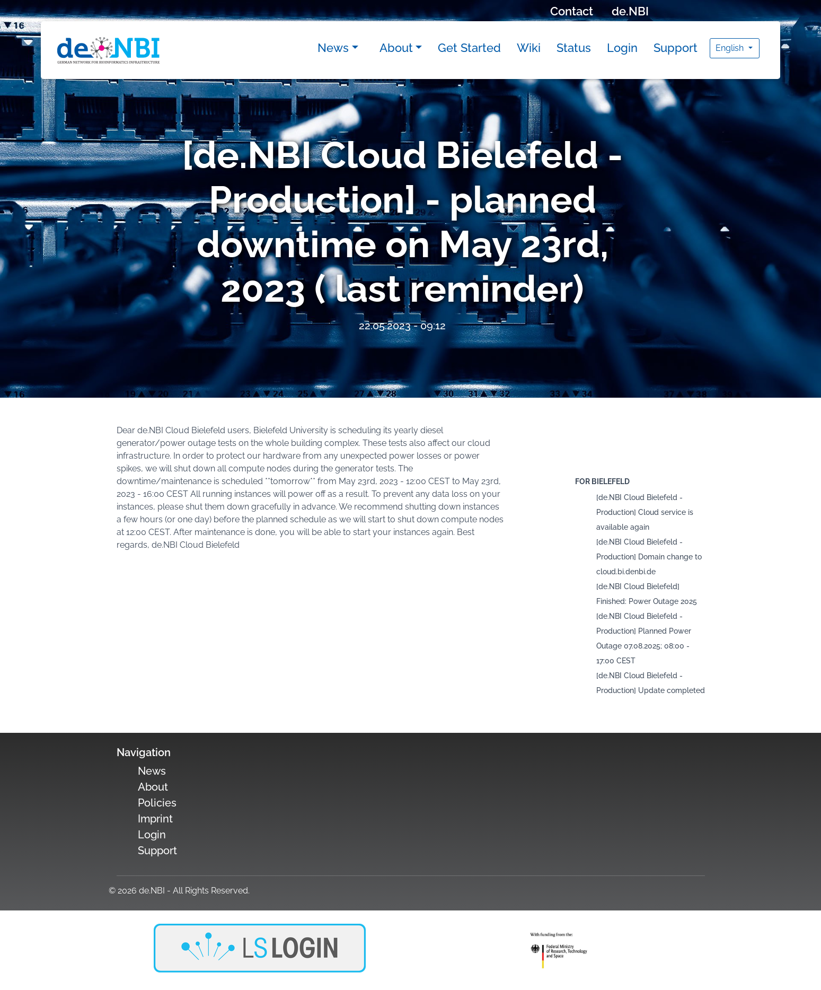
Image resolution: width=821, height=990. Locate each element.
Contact (571, 11)
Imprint (155, 818)
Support (676, 48)
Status (574, 48)
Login (622, 48)
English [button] (731, 48)
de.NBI (630, 11)
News (333, 48)
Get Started (469, 48)
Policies (157, 802)
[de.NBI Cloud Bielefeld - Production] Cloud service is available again (644, 512)
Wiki (529, 48)
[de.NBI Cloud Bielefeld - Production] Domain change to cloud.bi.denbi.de (649, 557)
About (396, 48)
